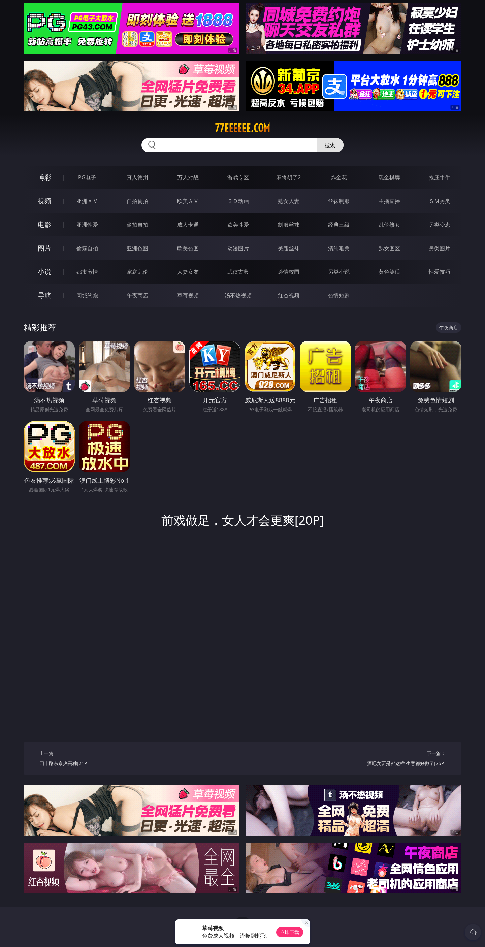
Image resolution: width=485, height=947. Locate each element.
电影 (44, 224)
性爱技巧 (439, 271)
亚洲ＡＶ (87, 201)
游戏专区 (238, 177)
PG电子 (87, 177)
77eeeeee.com (242, 128)
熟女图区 (389, 248)
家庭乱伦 (137, 271)
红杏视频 (288, 295)
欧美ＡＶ (188, 201)
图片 (44, 248)
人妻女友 (188, 271)
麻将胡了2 (288, 177)
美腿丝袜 (288, 248)
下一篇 (401, 759)
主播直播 (389, 201)
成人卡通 (188, 224)
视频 (44, 200)
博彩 (44, 177)
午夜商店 (137, 295)
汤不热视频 (238, 295)
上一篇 (83, 759)
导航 (44, 295)
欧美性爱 (238, 224)
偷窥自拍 (87, 248)
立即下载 (289, 932)
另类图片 (439, 248)
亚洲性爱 (87, 224)
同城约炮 (87, 295)
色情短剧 (339, 295)
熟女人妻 (288, 201)
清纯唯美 (339, 248)
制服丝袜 (288, 224)
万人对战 (188, 177)
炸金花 (339, 177)
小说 (44, 271)
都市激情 (87, 271)
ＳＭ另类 (439, 201)
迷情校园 (288, 271)
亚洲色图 (137, 248)
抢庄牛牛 (439, 177)
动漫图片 (238, 248)
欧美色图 (188, 248)
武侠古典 (238, 271)
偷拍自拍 (137, 224)
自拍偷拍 (137, 201)
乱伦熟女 (389, 224)
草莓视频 (188, 295)
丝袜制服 (339, 201)
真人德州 (137, 177)
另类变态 (439, 224)
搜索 (330, 145)
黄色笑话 (389, 271)
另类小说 (339, 271)
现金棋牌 (389, 177)
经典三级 (339, 224)
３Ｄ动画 (238, 201)
